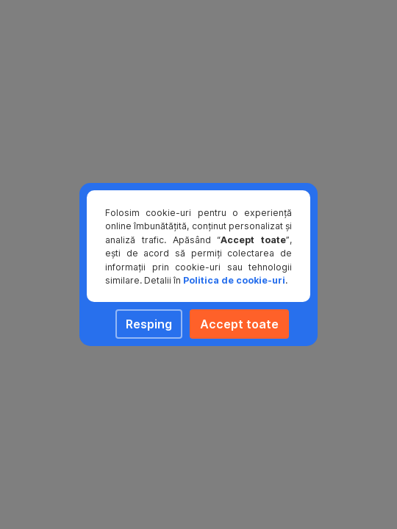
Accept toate (239, 324)
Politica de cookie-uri (234, 280)
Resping (149, 324)
